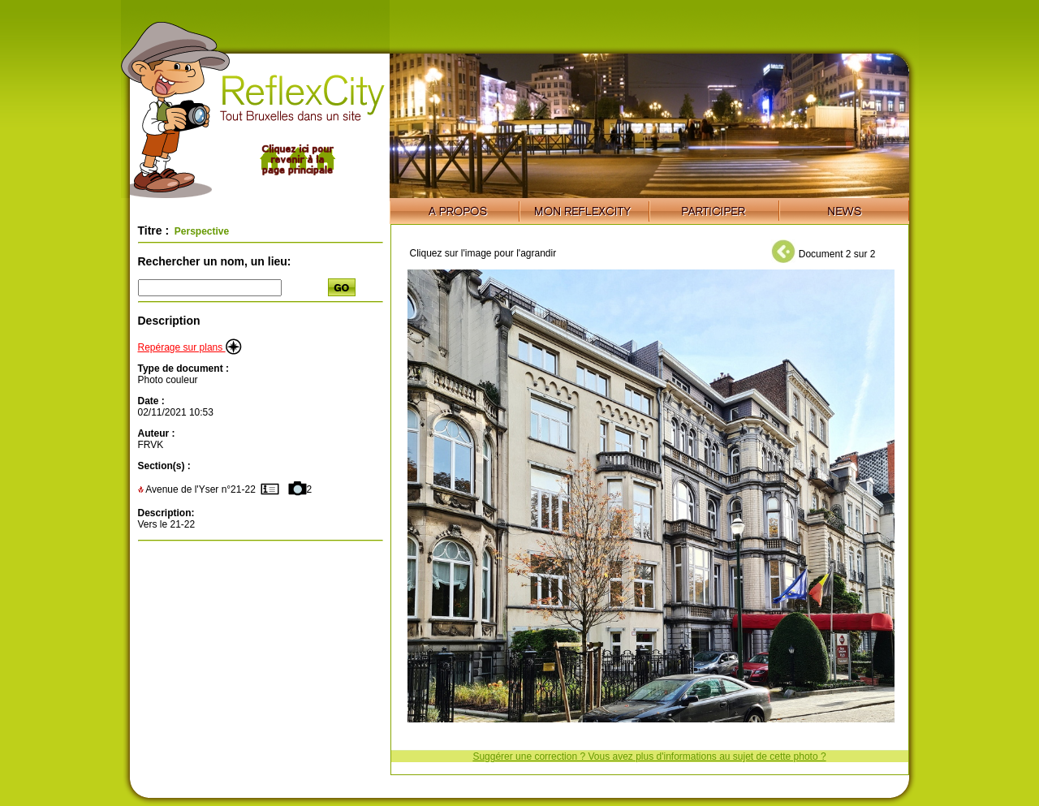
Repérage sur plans (190, 347)
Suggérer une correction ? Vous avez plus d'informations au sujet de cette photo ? (649, 756)
